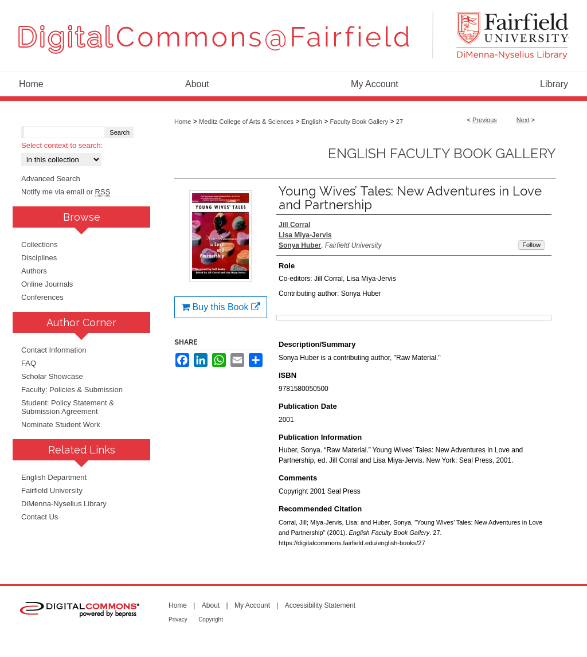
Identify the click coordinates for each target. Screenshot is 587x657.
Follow (531, 244)
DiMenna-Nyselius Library (64, 503)
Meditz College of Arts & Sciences (246, 121)
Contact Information (53, 350)
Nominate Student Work (60, 424)
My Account (252, 605)
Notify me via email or (65, 191)
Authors (34, 271)
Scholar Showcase (52, 376)
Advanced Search (50, 178)
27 (399, 121)
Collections (39, 244)
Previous (484, 119)
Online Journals (47, 284)
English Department (54, 477)
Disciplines (39, 257)
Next (523, 119)
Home (182, 121)
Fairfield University (52, 490)
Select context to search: (62, 145)
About (211, 605)
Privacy (178, 619)
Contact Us (39, 517)
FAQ (28, 363)
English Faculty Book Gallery (442, 153)
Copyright (210, 619)
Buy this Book (220, 307)
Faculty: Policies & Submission (72, 389)
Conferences (42, 297)
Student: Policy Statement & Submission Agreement (67, 407)
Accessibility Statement (320, 605)
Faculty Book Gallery (359, 121)
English (312, 121)
